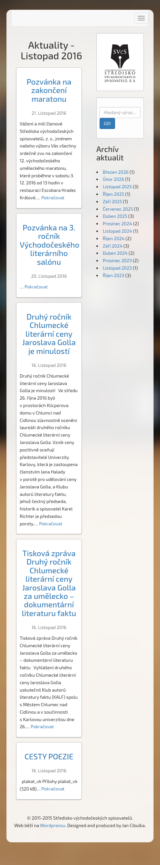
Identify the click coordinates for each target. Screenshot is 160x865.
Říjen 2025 (113, 194)
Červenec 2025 (118, 209)
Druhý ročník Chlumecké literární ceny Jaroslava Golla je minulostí (49, 334)
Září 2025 (112, 201)
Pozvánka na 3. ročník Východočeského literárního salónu (49, 244)
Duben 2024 (115, 253)
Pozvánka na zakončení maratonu (49, 90)
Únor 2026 (113, 179)
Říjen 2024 (113, 238)
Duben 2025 (115, 216)
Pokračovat (53, 197)
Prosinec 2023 (117, 260)
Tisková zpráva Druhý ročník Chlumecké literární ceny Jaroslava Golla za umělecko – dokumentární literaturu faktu (49, 583)
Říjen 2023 (113, 275)
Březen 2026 (116, 172)
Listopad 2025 (117, 186)
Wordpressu (52, 825)
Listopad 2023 (117, 268)
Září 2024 (113, 246)
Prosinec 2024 (117, 223)
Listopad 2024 (117, 231)
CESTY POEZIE (49, 756)
